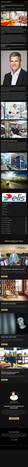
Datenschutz (25, 445)
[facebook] (11, 440)
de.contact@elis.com (5, 211)
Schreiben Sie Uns (14, 418)
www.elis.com (4, 214)
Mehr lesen (4, 276)
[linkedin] (16, 440)
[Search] (25, 1)
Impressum (20, 445)
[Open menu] (26, 1)
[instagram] (14, 440)
